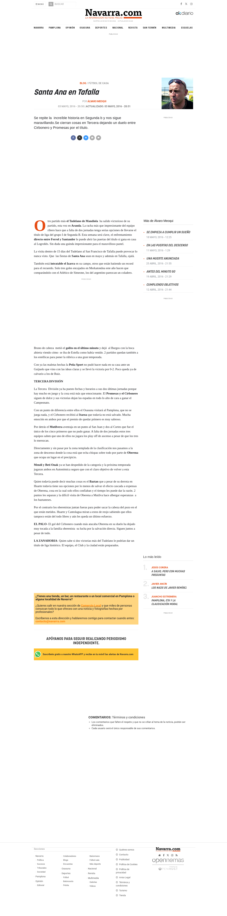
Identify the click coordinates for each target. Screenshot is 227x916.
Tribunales (42, 868)
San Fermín (149, 27)
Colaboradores (69, 856)
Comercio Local (91, 605)
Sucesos (41, 864)
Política (40, 860)
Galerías (93, 882)
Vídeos (93, 886)
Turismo (123, 890)
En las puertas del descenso (167, 245)
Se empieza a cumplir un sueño (168, 232)
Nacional (117, 27)
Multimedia (169, 27)
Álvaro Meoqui (96, 101)
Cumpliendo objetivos (162, 284)
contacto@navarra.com (50, 621)
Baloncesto (68, 881)
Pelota (66, 885)
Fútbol (66, 877)
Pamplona (55, 27)
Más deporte (95, 864)
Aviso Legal (124, 877)
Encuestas (68, 864)
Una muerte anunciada (162, 258)
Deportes (101, 27)
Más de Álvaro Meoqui (158, 221)
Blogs (65, 860)
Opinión (70, 27)
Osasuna (85, 27)
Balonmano (95, 856)
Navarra (39, 27)
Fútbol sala (94, 860)
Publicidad (124, 859)
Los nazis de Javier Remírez (168, 587)
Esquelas (187, 27)
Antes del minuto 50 (160, 271)
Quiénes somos (126, 849)
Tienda (122, 895)
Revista (133, 27)
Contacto (123, 854)
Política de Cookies (128, 864)
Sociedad (41, 872)
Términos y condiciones (128, 717)
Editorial (40, 885)
